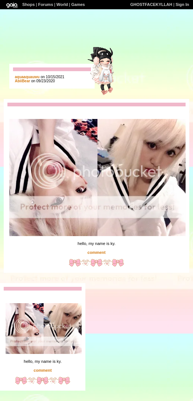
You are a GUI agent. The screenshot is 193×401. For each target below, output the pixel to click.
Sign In (182, 4)
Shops (28, 4)
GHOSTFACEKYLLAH (151, 4)
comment (97, 252)
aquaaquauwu (27, 77)
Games (78, 4)
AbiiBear (22, 81)
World (62, 4)
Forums (45, 4)
